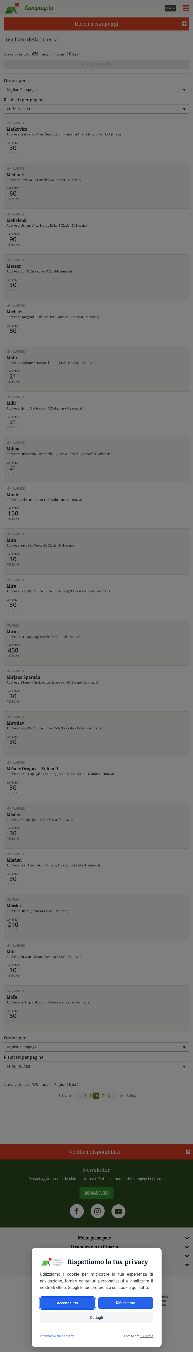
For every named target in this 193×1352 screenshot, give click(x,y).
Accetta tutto (67, 1303)
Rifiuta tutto (125, 1303)
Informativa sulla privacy (57, 1336)
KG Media (146, 1336)
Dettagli (96, 1318)
